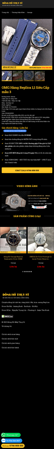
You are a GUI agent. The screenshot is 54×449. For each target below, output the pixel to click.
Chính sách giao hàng (11, 343)
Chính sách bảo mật (10, 339)
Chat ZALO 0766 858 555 (27, 170)
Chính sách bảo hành (10, 347)
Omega (29, 12)
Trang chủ (5, 12)
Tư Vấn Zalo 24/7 (13, 441)
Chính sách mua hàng (11, 334)
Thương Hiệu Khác (18, 12)
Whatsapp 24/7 (12, 435)
